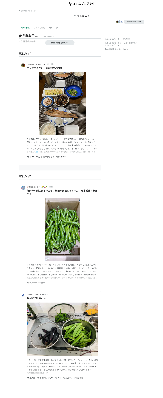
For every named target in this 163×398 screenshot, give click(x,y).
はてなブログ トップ (27, 11)
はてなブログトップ (112, 45)
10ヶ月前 (50, 64)
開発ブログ (133, 43)
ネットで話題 (39, 28)
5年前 (46, 294)
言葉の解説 (25, 28)
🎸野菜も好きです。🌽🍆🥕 (37, 187)
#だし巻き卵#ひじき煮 (45, 157)
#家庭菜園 (31, 378)
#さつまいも (42, 378)
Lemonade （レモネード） (36, 64)
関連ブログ (53, 28)
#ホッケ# (30, 157)
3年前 (51, 187)
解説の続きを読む (59, 43)
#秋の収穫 (78, 378)
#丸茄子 (41, 283)
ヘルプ (125, 43)
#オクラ (58, 378)
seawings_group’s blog (35, 294)
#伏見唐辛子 (61, 157)
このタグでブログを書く (134, 22)
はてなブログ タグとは (113, 43)
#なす (50, 378)
